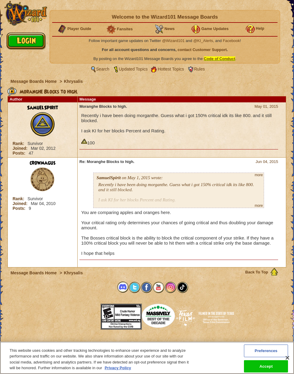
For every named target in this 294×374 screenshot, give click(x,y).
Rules (199, 69)
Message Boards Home (34, 81)
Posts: (20, 153)
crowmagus (43, 163)
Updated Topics (133, 69)
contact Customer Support (202, 49)
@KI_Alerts (203, 40)
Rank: (19, 143)
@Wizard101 (173, 40)
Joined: (21, 148)
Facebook (231, 40)
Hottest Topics (171, 69)
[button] (86, 315)
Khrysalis (73, 81)
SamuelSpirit (42, 107)
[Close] (287, 359)
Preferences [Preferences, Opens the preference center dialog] (266, 351)
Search (102, 69)
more (259, 175)
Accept (266, 367)
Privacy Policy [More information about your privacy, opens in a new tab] (118, 369)
